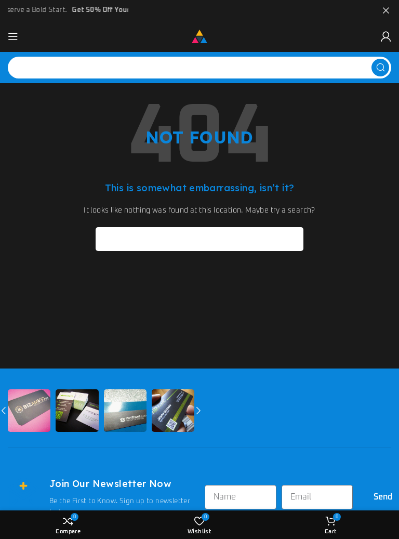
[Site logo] (199, 36)
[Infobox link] (101, 497)
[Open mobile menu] (13, 36)
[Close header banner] (386, 10)
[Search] (199, 67)
